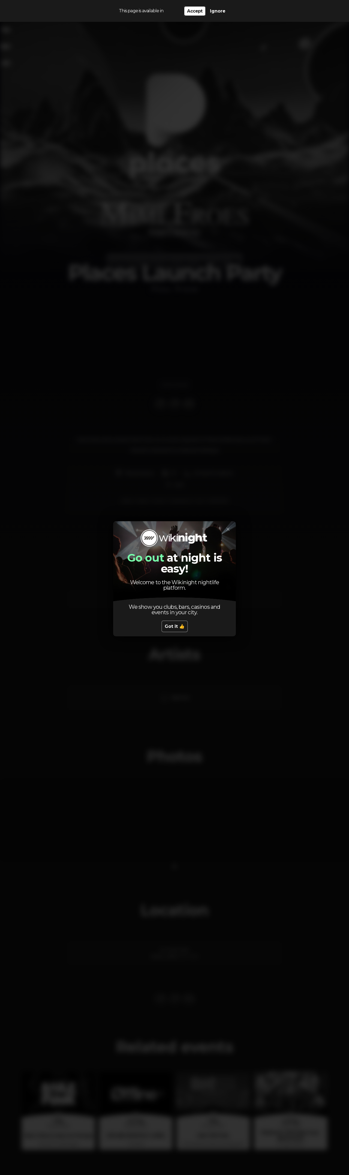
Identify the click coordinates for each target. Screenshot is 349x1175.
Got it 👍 (175, 626)
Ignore (217, 11)
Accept (194, 11)
